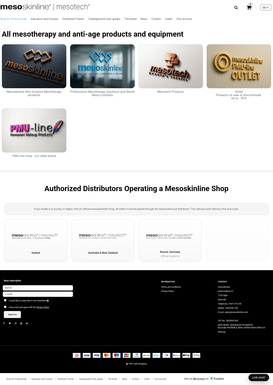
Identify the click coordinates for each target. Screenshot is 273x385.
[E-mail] (38, 294)
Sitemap (221, 332)
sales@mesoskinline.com (236, 312)
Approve (12, 314)
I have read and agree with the (29, 307)
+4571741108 (234, 304)
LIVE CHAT (258, 377)
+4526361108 (231, 308)
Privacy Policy (42, 307)
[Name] (38, 287)
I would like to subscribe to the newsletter (41, 300)
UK (265, 7)
